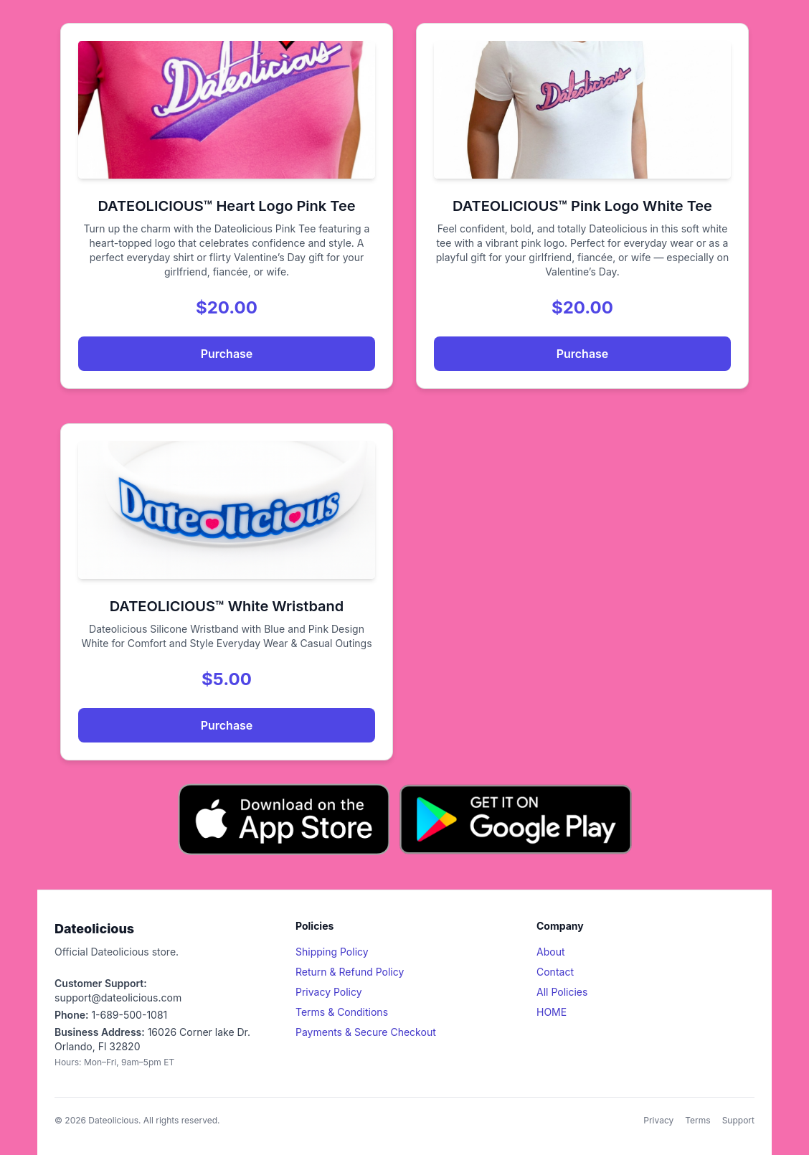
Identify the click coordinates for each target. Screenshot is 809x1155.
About (550, 952)
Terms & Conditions (341, 1012)
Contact (555, 972)
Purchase (227, 353)
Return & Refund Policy (349, 972)
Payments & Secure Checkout (365, 1032)
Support (738, 1120)
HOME (551, 1012)
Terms (697, 1120)
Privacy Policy (328, 992)
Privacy (658, 1120)
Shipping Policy (332, 952)
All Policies (561, 992)
